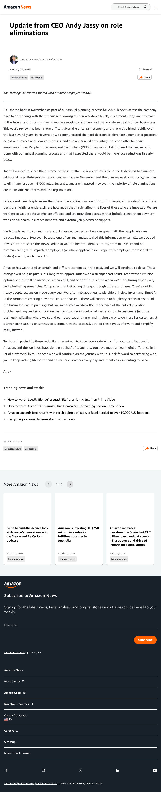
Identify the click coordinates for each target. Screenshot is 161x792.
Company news (19, 77)
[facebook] (6, 770)
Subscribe (145, 640)
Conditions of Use (26, 783)
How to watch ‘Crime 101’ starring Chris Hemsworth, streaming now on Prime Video (66, 406)
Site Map (10, 742)
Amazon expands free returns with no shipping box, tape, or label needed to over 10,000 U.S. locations (78, 412)
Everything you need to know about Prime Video (41, 419)
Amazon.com (15, 692)
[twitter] (81, 770)
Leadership (36, 77)
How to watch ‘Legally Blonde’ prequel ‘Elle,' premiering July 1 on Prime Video (61, 399)
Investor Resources (18, 704)
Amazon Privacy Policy (46, 783)
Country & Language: (15, 715)
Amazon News (13, 670)
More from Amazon (17, 753)
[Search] (129, 7)
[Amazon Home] (17, 7)
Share (144, 77)
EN (8, 719)
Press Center (14, 681)
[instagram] (43, 770)
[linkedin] (118, 770)
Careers (11, 730)
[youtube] (155, 770)
